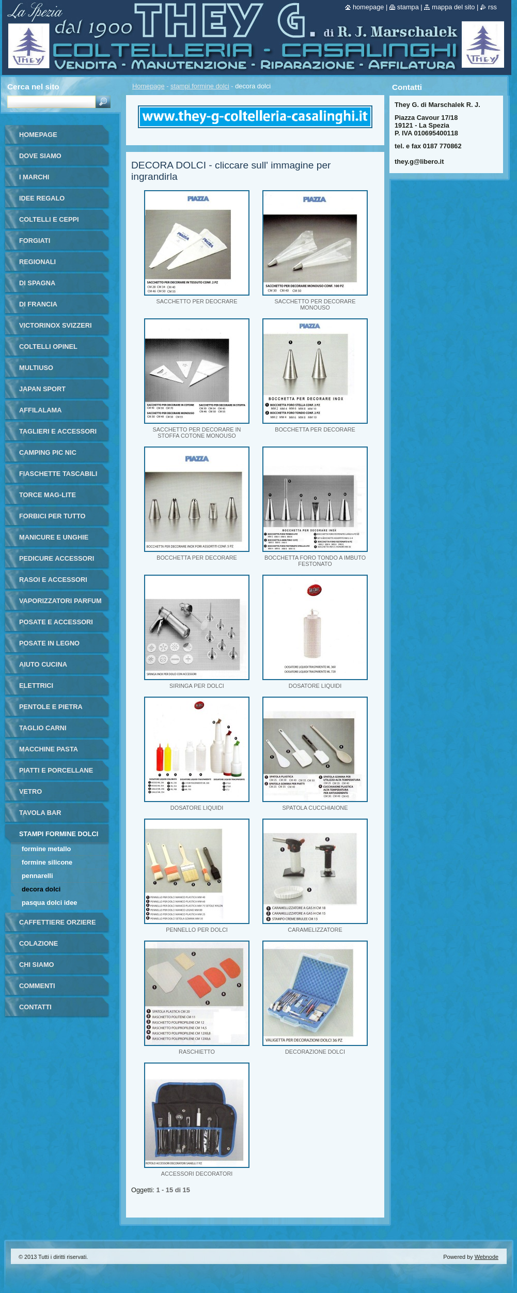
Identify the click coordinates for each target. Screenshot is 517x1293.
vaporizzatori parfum (60, 601)
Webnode (486, 1257)
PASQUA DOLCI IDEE (49, 902)
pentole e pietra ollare (51, 710)
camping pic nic (47, 452)
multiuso (36, 368)
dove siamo (40, 156)
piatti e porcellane (56, 770)
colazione (38, 943)
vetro (30, 791)
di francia (38, 304)
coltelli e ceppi (49, 219)
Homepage (148, 86)
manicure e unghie (53, 537)
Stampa (408, 7)
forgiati (34, 240)
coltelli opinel (48, 346)
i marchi (34, 177)
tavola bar (40, 813)
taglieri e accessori (58, 431)
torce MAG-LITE (47, 495)
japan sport (42, 389)
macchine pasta (48, 749)
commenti (37, 986)
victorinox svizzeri (55, 325)
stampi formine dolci (199, 86)
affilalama (40, 410)
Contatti (35, 1007)
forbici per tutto (52, 516)
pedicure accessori (56, 558)
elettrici (36, 685)
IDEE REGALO (42, 198)
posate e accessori (56, 622)
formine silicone (47, 862)
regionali (37, 262)
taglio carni (42, 728)
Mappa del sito (453, 7)
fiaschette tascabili (58, 474)
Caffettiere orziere (57, 922)
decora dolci (41, 889)
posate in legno (49, 643)
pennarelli (37, 876)
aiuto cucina (43, 664)
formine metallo (46, 849)
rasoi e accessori (53, 579)
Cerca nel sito (33, 86)
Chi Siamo (36, 964)
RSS (492, 7)
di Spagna (37, 283)
